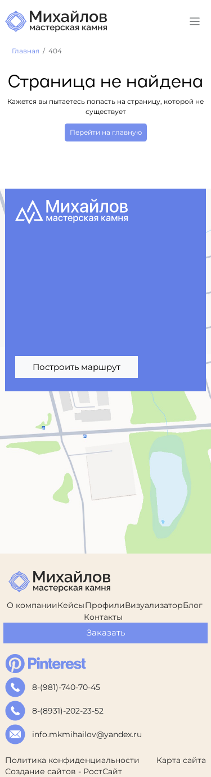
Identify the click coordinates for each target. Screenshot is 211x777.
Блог (193, 605)
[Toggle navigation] (194, 21)
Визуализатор (154, 605)
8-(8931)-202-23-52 (68, 710)
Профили (105, 605)
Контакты (103, 617)
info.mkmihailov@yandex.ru (87, 734)
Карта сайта (181, 760)
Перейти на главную (106, 132)
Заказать (106, 632)
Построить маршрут (76, 367)
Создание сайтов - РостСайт (63, 771)
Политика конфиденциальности (72, 760)
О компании (32, 605)
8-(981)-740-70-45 (66, 687)
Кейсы (70, 605)
